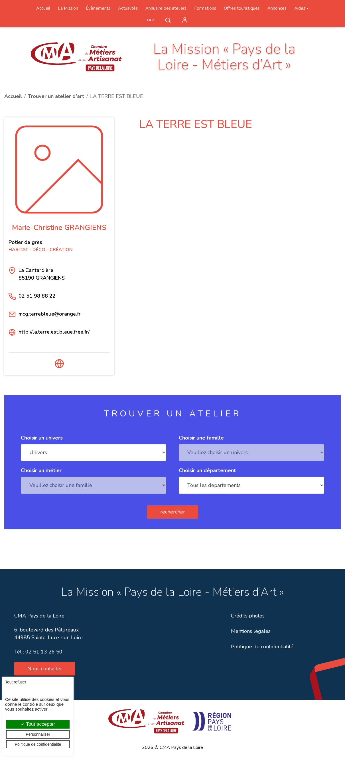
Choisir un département (207, 470)
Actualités (128, 8)
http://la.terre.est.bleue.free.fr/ (54, 331)
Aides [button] (299, 8)
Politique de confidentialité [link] (38, 744)
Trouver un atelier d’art (56, 96)
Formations (205, 8)
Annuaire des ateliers (165, 8)
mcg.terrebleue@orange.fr (50, 313)
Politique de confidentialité (262, 646)
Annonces (277, 8)
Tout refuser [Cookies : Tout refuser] (15, 682)
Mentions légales (251, 631)
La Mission (68, 8)
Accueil (43, 8)
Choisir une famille (201, 437)
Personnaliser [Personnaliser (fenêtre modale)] (38, 734)
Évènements (98, 8)
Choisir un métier (41, 470)
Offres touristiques (242, 8)
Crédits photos (248, 615)
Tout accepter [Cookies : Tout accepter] (38, 724)
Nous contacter (44, 668)
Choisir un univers (42, 437)
